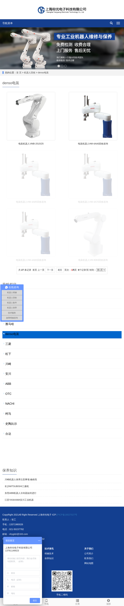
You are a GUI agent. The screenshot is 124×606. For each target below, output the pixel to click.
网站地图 (88, 563)
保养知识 (49, 558)
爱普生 (9, 314)
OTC (8, 393)
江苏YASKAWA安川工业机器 (19, 500)
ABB (8, 383)
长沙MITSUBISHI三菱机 (17, 486)
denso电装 (43, 72)
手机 (46, 601)
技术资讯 (49, 548)
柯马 (8, 413)
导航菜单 (7, 23)
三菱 (8, 344)
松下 (8, 354)
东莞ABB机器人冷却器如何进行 (20, 493)
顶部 (108, 601)
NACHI (9, 403)
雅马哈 (9, 324)
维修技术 (49, 553)
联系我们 (88, 558)
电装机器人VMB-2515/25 (31, 143)
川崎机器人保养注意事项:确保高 (21, 479)
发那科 (9, 294)
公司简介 (88, 553)
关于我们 (88, 548)
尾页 (60, 270)
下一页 (50, 270)
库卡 (8, 304)
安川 (8, 373)
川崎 (8, 364)
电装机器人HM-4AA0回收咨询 (93, 143)
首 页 (18, 72)
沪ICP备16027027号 (67, 514)
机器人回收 (29, 72)
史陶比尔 (11, 423)
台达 (8, 433)
